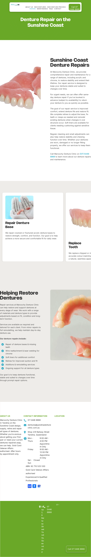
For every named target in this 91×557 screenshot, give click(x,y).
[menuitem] (29, 7)
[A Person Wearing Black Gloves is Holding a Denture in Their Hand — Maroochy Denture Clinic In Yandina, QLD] (70, 325)
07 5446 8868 (34, 420)
